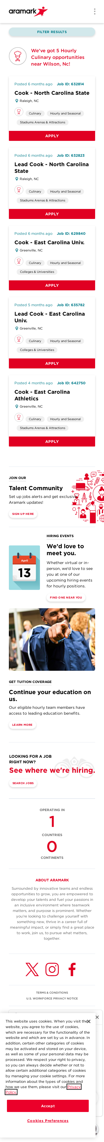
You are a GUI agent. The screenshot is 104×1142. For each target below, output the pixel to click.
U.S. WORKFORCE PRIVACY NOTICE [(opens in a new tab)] (52, 998)
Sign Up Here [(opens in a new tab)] (23, 513)
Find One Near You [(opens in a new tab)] (66, 597)
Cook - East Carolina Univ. (49, 242)
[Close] (89, 1022)
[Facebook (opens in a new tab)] (72, 969)
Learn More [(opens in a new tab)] (22, 724)
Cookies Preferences (48, 1121)
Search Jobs (23, 783)
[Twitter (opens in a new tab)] (32, 969)
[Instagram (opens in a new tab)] (52, 969)
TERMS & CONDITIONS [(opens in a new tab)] (52, 992)
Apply (52, 136)
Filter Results (52, 32)
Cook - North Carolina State (52, 93)
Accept (48, 1107)
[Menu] (93, 12)
